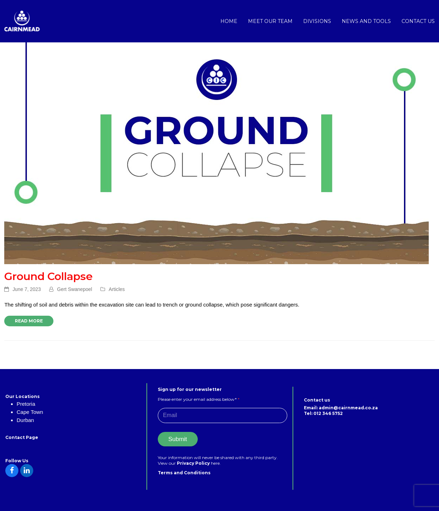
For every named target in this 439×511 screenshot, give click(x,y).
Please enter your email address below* (198, 399)
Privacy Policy (194, 463)
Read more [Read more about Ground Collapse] (29, 320)
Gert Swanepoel (74, 289)
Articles (117, 289)
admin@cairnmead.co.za (348, 407)
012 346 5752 (328, 413)
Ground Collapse (48, 276)
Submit (177, 439)
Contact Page (21, 437)
